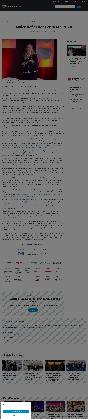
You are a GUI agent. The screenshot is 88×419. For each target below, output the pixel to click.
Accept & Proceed (16, 416)
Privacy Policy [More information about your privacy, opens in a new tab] (11, 413)
